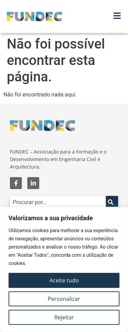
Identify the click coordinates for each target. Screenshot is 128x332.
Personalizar (64, 299)
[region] (64, 269)
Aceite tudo (64, 280)
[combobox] (58, 202)
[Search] (112, 202)
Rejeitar (64, 317)
